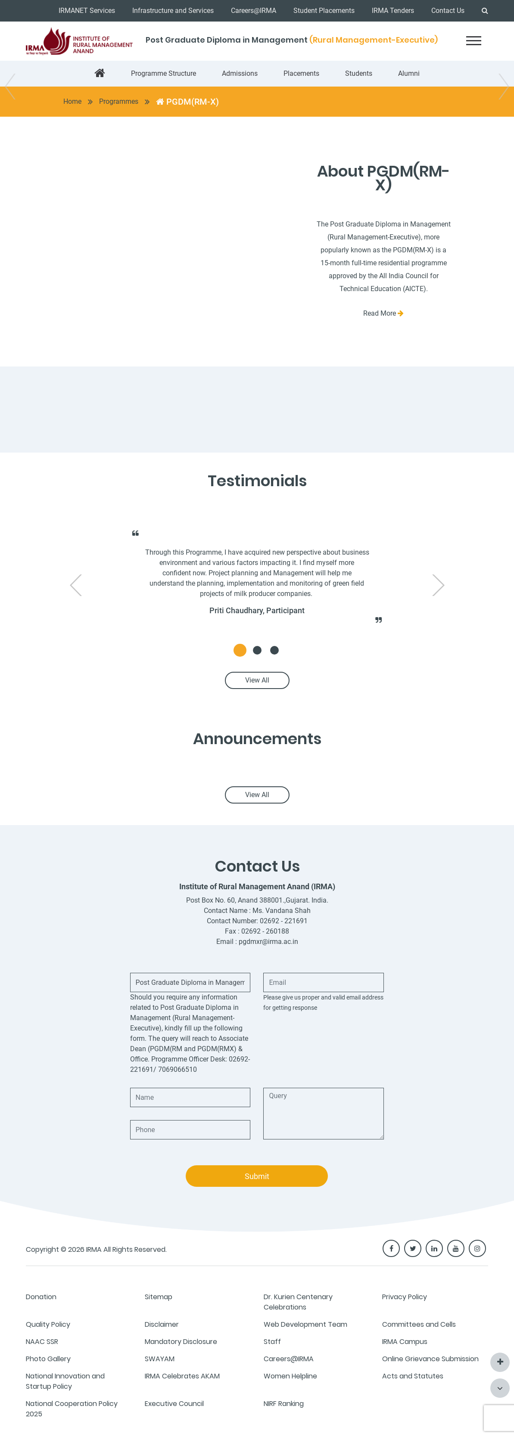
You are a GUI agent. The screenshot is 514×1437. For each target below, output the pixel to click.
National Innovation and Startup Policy (65, 1381)
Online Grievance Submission (430, 1359)
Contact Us (447, 10)
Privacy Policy (404, 1297)
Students (358, 73)
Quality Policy (48, 1324)
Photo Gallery (48, 1359)
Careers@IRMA (253, 10)
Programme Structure (163, 73)
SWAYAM (159, 1359)
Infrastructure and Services (173, 10)
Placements (301, 73)
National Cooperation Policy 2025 (72, 1409)
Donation (41, 1297)
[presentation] (76, 585)
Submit (257, 1176)
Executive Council (174, 1404)
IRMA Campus (404, 1342)
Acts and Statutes (412, 1376)
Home (72, 101)
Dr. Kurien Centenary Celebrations (298, 1302)
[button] (240, 650)
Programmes (118, 101)
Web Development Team (305, 1324)
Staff (272, 1342)
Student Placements (324, 10)
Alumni (409, 73)
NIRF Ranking (284, 1404)
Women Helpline (290, 1376)
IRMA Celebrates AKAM (182, 1376)
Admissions (240, 73)
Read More (383, 313)
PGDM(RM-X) (187, 102)
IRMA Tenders (393, 10)
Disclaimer (162, 1324)
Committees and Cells (419, 1324)
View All (257, 680)
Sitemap (158, 1297)
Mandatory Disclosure (181, 1342)
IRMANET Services (87, 10)
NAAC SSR (42, 1342)
